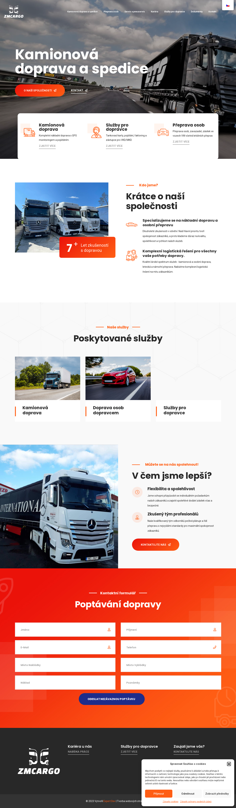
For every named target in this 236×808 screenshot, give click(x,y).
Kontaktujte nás (156, 544)
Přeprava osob (111, 11)
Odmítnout (187, 793)
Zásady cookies (170, 801)
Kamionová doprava (35, 410)
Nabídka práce (78, 751)
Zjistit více (47, 146)
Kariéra (154, 11)
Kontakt (212, 11)
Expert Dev (109, 801)
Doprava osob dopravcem (108, 410)
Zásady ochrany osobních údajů (196, 801)
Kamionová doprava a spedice (82, 11)
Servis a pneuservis (134, 11)
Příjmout (159, 793)
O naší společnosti (40, 90)
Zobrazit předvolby (217, 793)
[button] (229, 764)
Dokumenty (197, 11)
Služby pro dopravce (174, 11)
